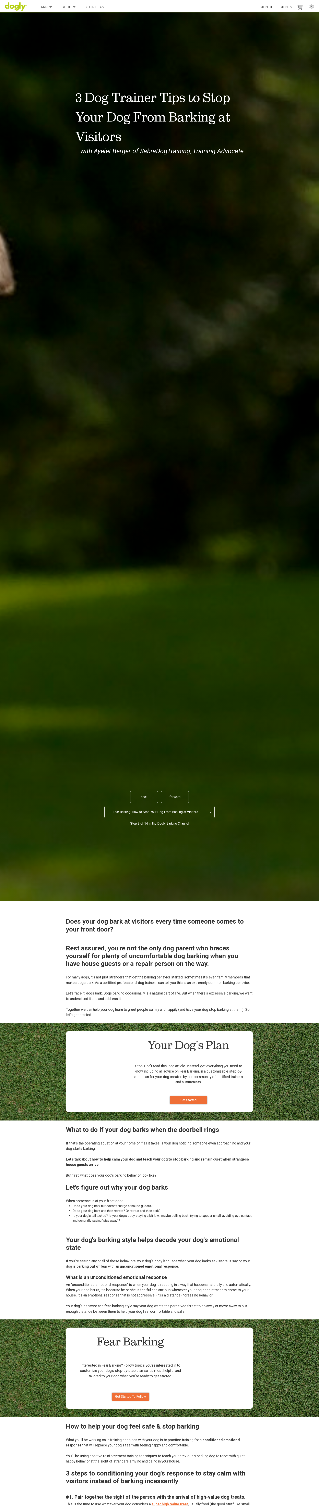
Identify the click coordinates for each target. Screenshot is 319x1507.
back (144, 797)
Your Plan (94, 7)
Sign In (286, 7)
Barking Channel (177, 823)
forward (174, 797)
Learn (44, 7)
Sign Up (266, 7)
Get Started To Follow (130, 1396)
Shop (68, 7)
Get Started (188, 1100)
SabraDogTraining (165, 151)
